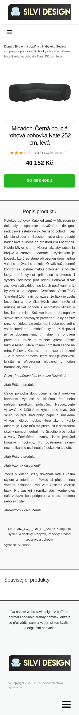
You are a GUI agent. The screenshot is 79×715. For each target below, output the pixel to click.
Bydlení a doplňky (27, 46)
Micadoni (24, 545)
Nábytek (48, 46)
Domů (8, 46)
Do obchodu (39, 180)
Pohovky (40, 51)
